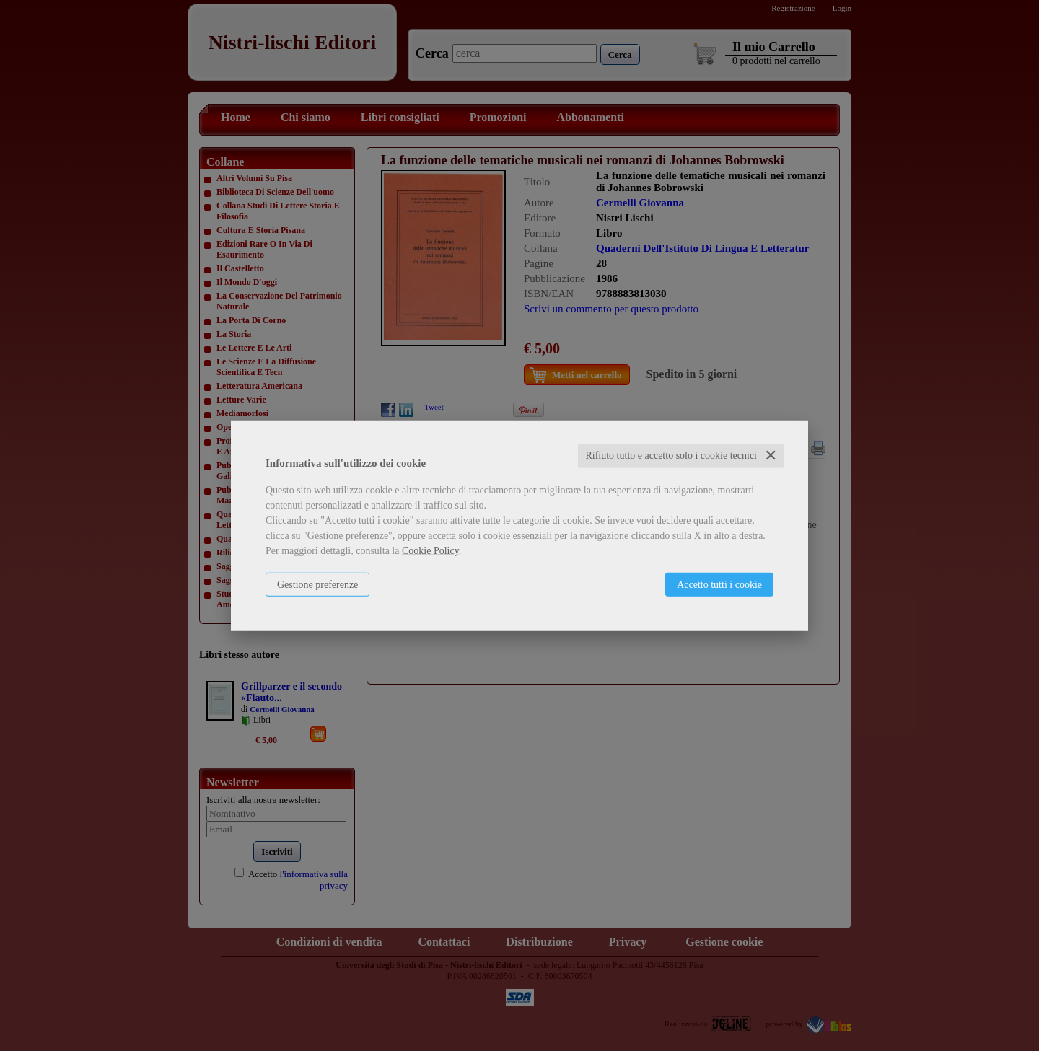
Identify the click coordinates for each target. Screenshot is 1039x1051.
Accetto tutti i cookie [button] (719, 584)
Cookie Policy (430, 550)
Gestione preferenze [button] (317, 584)
